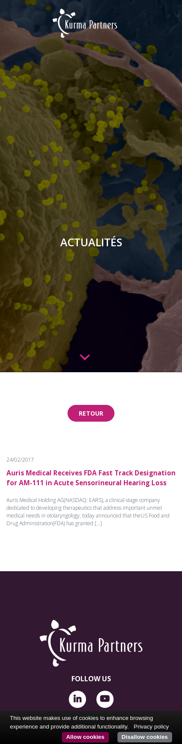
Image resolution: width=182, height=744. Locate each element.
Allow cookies (85, 737)
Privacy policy (151, 726)
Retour (91, 413)
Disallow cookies (145, 737)
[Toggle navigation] (16, 18)
